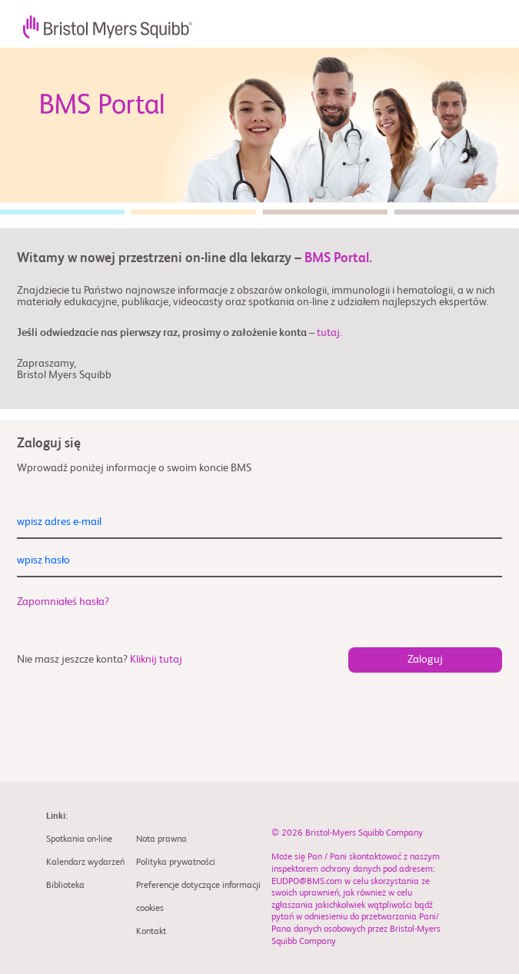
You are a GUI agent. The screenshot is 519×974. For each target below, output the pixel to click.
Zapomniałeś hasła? (63, 602)
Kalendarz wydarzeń (85, 862)
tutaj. (329, 332)
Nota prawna (161, 839)
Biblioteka (65, 885)
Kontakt (151, 931)
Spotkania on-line (79, 839)
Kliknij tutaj (156, 659)
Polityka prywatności (175, 862)
